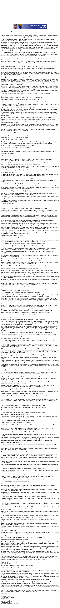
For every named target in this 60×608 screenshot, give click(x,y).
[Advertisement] (30, 11)
